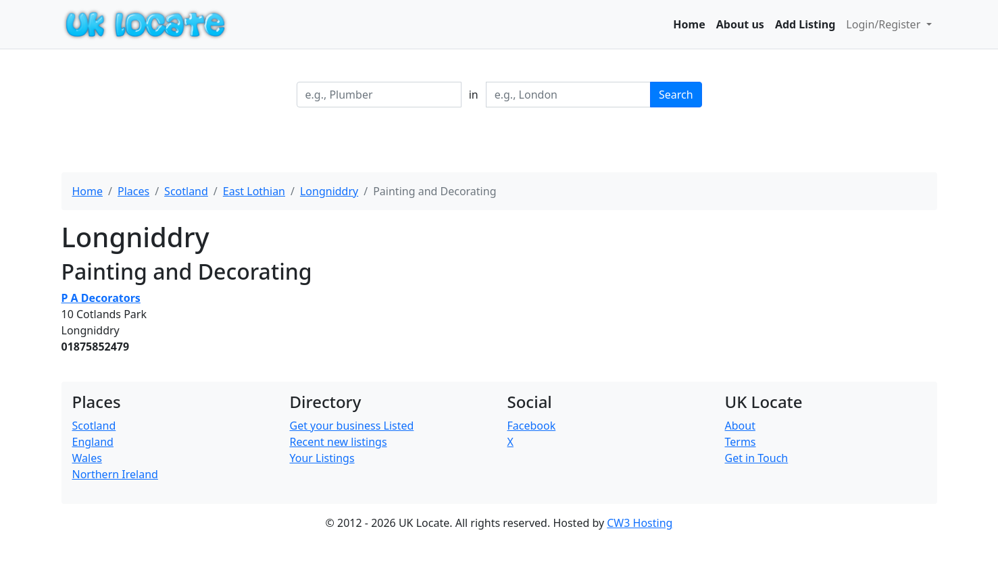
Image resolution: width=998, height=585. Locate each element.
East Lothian (254, 191)
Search (676, 94)
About (740, 425)
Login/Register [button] (884, 24)
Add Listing (805, 24)
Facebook (531, 425)
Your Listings (322, 458)
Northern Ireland (115, 474)
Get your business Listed (352, 425)
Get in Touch (757, 458)
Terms (740, 441)
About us (740, 24)
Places (133, 191)
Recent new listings (338, 441)
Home (689, 24)
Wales (87, 458)
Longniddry (329, 191)
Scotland (186, 191)
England (93, 441)
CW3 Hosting (639, 522)
